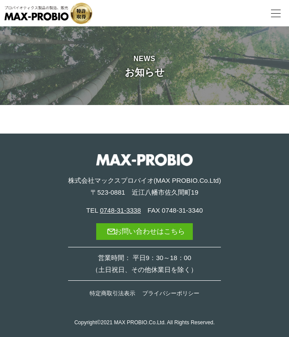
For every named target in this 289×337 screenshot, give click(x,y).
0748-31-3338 (120, 210)
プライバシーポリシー (170, 293)
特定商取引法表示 (112, 293)
